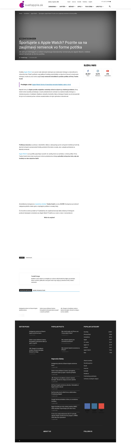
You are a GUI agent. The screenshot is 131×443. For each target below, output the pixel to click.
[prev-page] (20, 315)
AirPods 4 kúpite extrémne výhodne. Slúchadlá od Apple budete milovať (65, 386)
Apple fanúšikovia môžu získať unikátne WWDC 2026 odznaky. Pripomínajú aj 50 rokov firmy (64, 407)
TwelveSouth (29, 257)
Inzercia (86, 368)
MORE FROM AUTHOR (39, 290)
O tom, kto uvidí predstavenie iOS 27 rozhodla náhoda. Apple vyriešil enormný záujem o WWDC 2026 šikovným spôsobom (64, 415)
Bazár (85, 366)
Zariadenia (26, 13)
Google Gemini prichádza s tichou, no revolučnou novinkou (64, 400)
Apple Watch (34, 13)
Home (20, 13)
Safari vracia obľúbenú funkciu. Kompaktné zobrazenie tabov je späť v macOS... (38, 341)
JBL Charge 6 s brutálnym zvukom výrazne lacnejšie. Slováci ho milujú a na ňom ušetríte (70, 310)
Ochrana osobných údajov (91, 379)
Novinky (33, 38)
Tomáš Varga (24, 57)
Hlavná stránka (88, 360)
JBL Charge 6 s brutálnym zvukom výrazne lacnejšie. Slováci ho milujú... (36, 350)
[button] (110, 6)
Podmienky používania (90, 376)
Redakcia (86, 373)
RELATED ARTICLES (25, 290)
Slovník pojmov (88, 363)
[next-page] (23, 315)
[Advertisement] (49, 237)
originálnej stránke (40, 204)
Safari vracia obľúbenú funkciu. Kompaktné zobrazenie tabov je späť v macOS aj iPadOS (49, 310)
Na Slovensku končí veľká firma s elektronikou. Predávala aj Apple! (64, 393)
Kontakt (86, 371)
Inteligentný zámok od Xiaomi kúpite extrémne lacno (64, 364)
